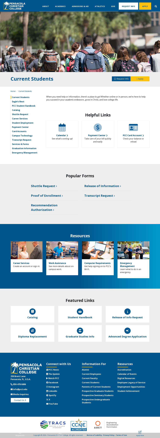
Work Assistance (59, 263)
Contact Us (20, 400)
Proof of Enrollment (46, 196)
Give (113, 6)
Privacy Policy (108, 435)
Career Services (20, 118)
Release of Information (101, 186)
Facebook (52, 383)
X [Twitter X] (48, 400)
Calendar (61, 135)
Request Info (128, 6)
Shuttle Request (20, 114)
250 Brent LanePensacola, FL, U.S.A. (21, 378)
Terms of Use (121, 435)
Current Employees (91, 374)
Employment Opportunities (131, 387)
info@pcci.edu (19, 389)
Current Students (25, 91)
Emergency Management (24, 152)
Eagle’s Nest (18, 101)
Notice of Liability (94, 435)
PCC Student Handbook (23, 105)
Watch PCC (52, 378)
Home (13, 91)
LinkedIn (51, 391)
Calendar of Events (127, 374)
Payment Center (20, 127)
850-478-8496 (18, 384)
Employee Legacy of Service (131, 383)
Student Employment (22, 122)
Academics (60, 6)
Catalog (16, 110)
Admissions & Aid (80, 6)
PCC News (52, 370)
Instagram (52, 387)
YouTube (52, 404)
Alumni (85, 370)
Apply (145, 6)
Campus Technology (22, 135)
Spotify (51, 395)
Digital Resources (126, 378)
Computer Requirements (93, 264)
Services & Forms (20, 144)
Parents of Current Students (96, 387)
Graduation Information (24, 148)
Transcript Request (21, 139)
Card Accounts (19, 131)
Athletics (100, 6)
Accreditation (124, 370)
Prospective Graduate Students (98, 391)
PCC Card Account (132, 135)
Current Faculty (90, 378)
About (45, 6)
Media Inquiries (20, 394)
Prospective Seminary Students (97, 395)
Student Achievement (129, 391)
